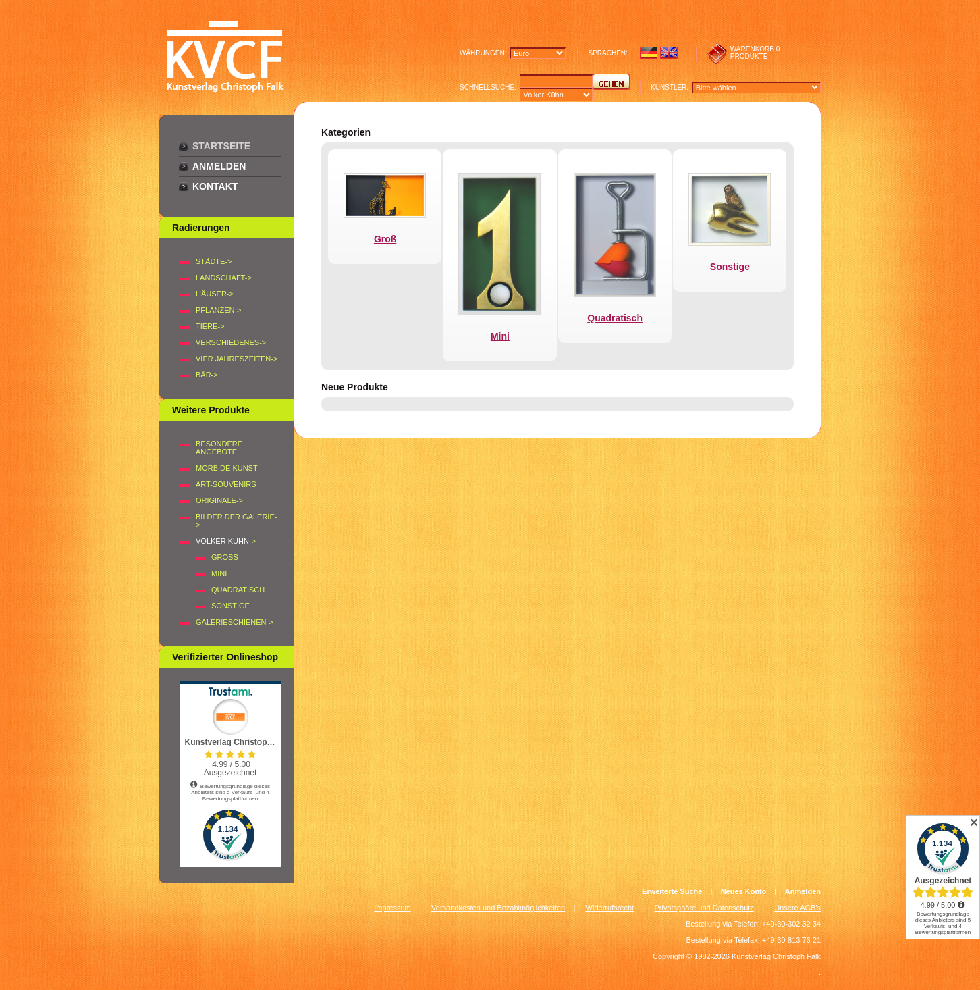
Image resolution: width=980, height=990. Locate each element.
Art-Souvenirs (226, 484)
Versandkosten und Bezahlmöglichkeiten (498, 908)
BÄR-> (207, 375)
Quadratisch (238, 589)
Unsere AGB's (797, 908)
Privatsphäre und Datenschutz (704, 908)
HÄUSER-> (215, 294)
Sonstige (230, 606)
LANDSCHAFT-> (224, 277)
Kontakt (215, 186)
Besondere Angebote (219, 448)
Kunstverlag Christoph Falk (776, 956)
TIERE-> (210, 326)
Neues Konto (744, 891)
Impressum (392, 908)
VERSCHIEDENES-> (231, 342)
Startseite (221, 145)
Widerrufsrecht (610, 908)
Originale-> (219, 500)
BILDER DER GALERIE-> (236, 521)
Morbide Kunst (227, 468)
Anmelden (219, 166)
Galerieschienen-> (234, 622)
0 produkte (755, 52)
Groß (224, 557)
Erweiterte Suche (672, 891)
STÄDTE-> (214, 261)
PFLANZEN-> (219, 310)
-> (226, 541)
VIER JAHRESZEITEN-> (236, 359)
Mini (219, 573)
